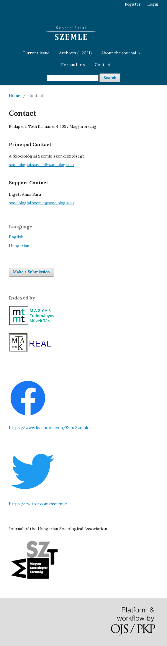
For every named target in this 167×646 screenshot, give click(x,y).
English (16, 237)
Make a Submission (31, 272)
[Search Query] (73, 78)
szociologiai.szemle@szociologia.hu (41, 164)
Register (132, 4)
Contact (102, 64)
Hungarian (19, 245)
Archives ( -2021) (75, 53)
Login (152, 4)
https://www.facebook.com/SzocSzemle (49, 427)
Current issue (36, 53)
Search (110, 78)
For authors (73, 64)
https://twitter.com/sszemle (38, 503)
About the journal (119, 53)
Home (14, 95)
